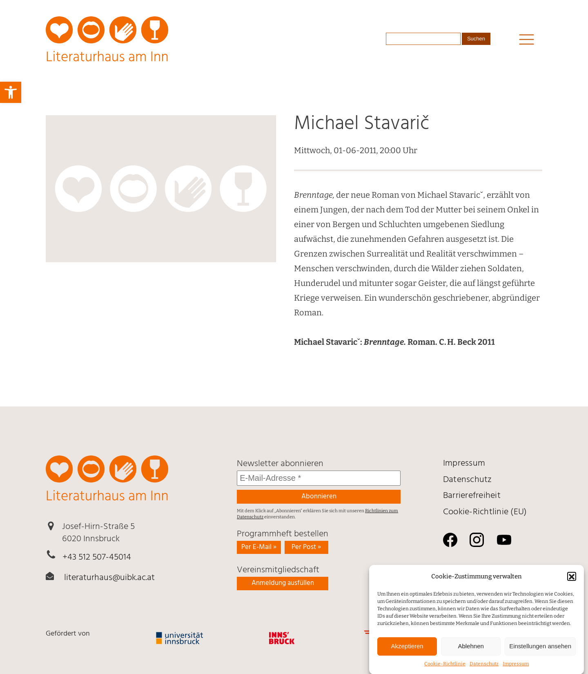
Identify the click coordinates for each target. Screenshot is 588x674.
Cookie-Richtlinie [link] (445, 669)
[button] (572, 582)
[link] (10, 92)
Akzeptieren (407, 651)
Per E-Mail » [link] (258, 547)
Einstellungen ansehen (540, 651)
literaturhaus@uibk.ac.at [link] (109, 578)
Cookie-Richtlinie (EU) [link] (485, 512)
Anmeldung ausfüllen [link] (283, 583)
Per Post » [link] (306, 547)
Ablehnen (470, 651)
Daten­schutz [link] (484, 669)
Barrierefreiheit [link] (472, 496)
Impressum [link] (516, 669)
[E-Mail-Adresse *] (319, 478)
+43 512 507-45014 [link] (96, 557)
